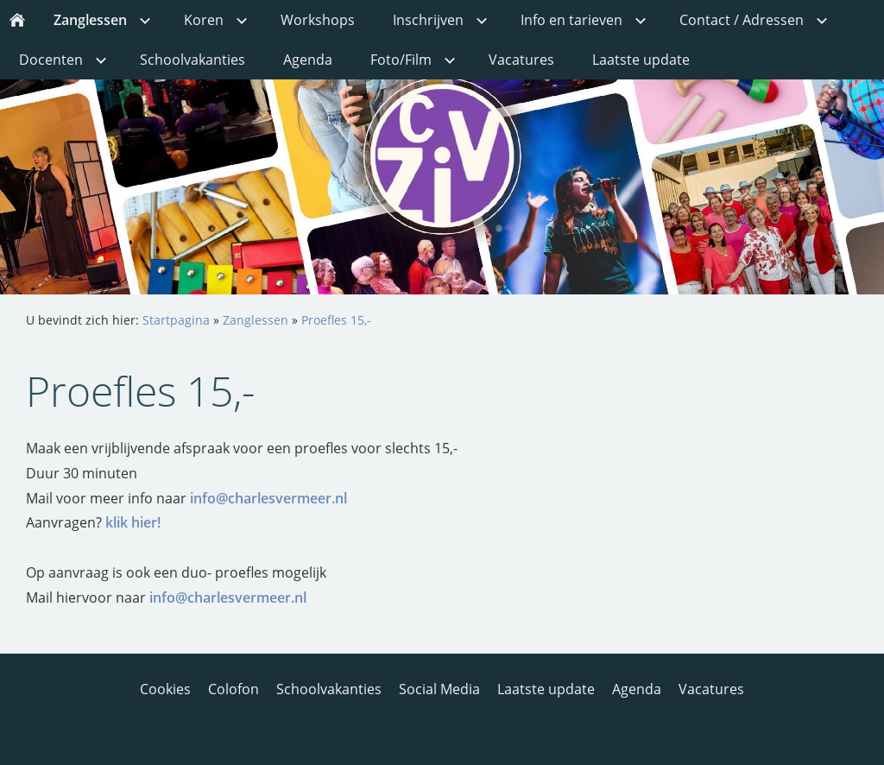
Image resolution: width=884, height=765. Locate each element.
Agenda (636, 689)
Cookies (165, 689)
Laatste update (546, 689)
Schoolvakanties (329, 689)
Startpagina (176, 320)
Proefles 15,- (336, 320)
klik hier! (133, 522)
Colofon (233, 689)
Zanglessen (255, 320)
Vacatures (711, 689)
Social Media (439, 689)
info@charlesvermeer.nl (268, 498)
